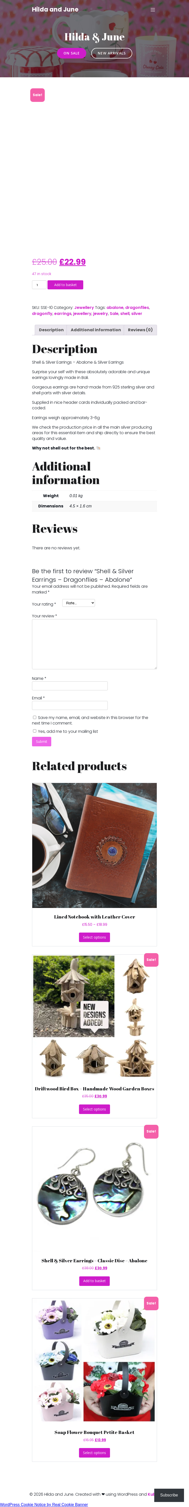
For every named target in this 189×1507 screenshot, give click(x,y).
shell (125, 313)
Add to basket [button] (94, 1280)
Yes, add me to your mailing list (65, 731)
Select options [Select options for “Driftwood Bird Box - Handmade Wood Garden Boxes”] (94, 1109)
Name (39, 678)
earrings (63, 313)
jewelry (100, 313)
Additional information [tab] (96, 330)
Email (38, 698)
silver (136, 313)
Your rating (44, 604)
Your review (44, 616)
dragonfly (42, 313)
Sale (114, 313)
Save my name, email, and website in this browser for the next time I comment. (90, 720)
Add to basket (65, 284)
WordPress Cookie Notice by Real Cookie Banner (44, 1504)
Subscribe (169, 1495)
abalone (115, 307)
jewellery (82, 313)
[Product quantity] (39, 284)
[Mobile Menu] (152, 9)
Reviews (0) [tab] (140, 330)
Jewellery (84, 307)
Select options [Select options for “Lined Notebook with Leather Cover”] (94, 937)
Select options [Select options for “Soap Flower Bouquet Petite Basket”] (94, 1452)
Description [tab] (51, 330)
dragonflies (137, 307)
